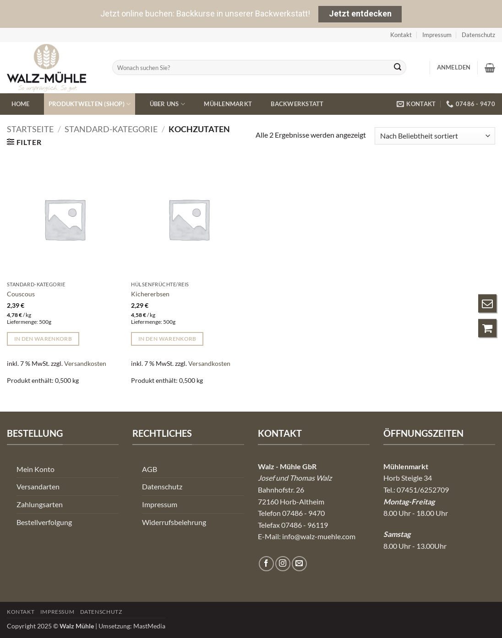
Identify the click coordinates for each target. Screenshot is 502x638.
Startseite (30, 129)
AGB (149, 469)
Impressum (437, 34)
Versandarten (38, 486)
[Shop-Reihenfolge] (435, 136)
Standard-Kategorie (111, 129)
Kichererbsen (150, 294)
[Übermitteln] (397, 67)
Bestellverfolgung (44, 522)
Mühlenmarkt (228, 103)
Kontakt (401, 34)
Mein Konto (35, 469)
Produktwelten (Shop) (90, 104)
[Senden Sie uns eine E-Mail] (299, 563)
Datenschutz (478, 34)
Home (20, 103)
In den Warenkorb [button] (43, 339)
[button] (454, 67)
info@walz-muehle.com (318, 536)
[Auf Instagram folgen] (282, 563)
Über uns (168, 104)
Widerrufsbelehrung (174, 522)
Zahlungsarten (39, 504)
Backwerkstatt (297, 103)
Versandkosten (85, 363)
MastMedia (149, 626)
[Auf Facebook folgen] (266, 563)
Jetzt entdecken (360, 13)
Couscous (21, 294)
